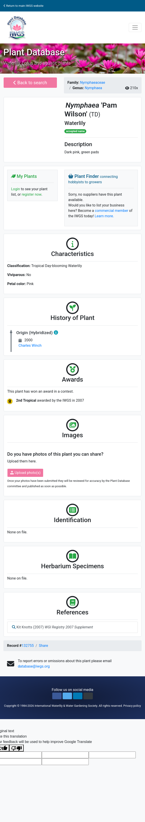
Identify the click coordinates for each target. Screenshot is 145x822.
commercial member (111, 210)
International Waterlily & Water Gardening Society (66, 705)
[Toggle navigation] (135, 27)
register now (31, 194)
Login (15, 189)
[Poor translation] (16, 748)
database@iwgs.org (34, 666)
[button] (57, 696)
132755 (27, 645)
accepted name (75, 131)
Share (43, 645)
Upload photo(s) (25, 473)
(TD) (94, 114)
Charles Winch (30, 345)
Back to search (30, 82)
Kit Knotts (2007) (52, 627)
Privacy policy (132, 705)
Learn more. (104, 216)
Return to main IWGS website (23, 5)
